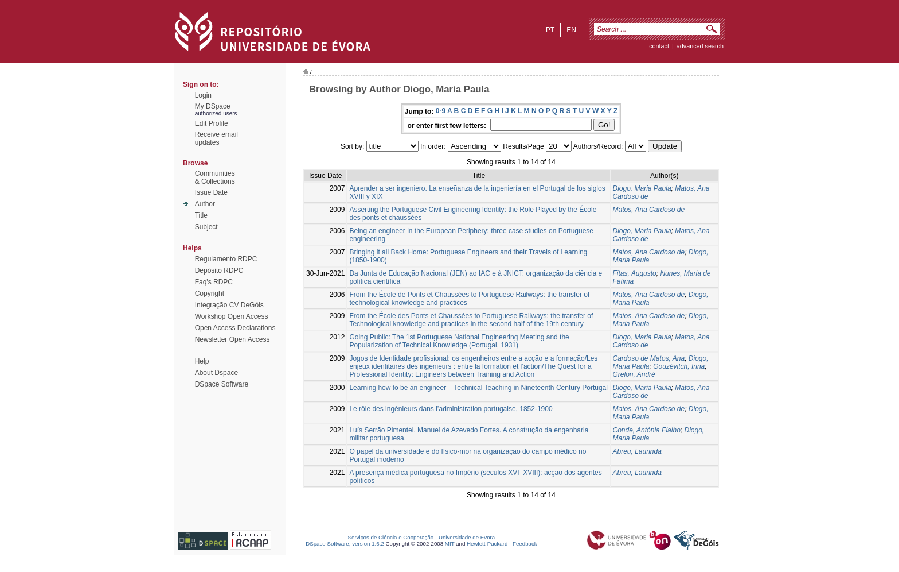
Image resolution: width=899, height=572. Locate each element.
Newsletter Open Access (232, 339)
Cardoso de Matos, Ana (649, 358)
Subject (206, 227)
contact (659, 45)
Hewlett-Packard (487, 543)
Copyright (209, 293)
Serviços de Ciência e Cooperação (391, 537)
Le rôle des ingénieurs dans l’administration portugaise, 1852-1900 (450, 409)
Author (205, 204)
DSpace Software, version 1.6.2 (345, 543)
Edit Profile (211, 123)
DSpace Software (221, 384)
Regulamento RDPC (226, 259)
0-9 (440, 111)
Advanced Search (700, 45)
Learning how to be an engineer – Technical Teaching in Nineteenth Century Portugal (478, 388)
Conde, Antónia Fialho (647, 430)
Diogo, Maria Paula (642, 188)
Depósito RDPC (219, 270)
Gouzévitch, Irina (679, 366)
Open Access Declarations (235, 328)
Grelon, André (634, 374)
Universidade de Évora (467, 537)
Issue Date (211, 192)
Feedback (525, 543)
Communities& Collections (215, 177)
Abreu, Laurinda (637, 451)
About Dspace (216, 373)
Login (203, 95)
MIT (450, 543)
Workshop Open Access (231, 316)
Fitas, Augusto (634, 273)
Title (201, 215)
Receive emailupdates (216, 138)
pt (550, 30)
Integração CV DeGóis (229, 305)
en (571, 30)
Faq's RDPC (214, 282)
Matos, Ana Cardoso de (649, 210)
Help (202, 361)
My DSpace (212, 106)
